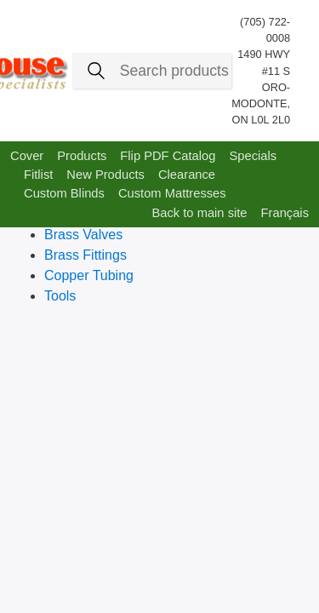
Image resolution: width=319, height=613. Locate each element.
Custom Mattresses (172, 193)
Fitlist (38, 174)
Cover (26, 156)
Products (81, 156)
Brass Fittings (85, 255)
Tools (60, 296)
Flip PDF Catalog (167, 156)
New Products (105, 174)
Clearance (186, 174)
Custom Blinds (64, 193)
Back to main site (199, 213)
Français (285, 213)
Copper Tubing (89, 275)
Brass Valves (83, 234)
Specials (252, 156)
